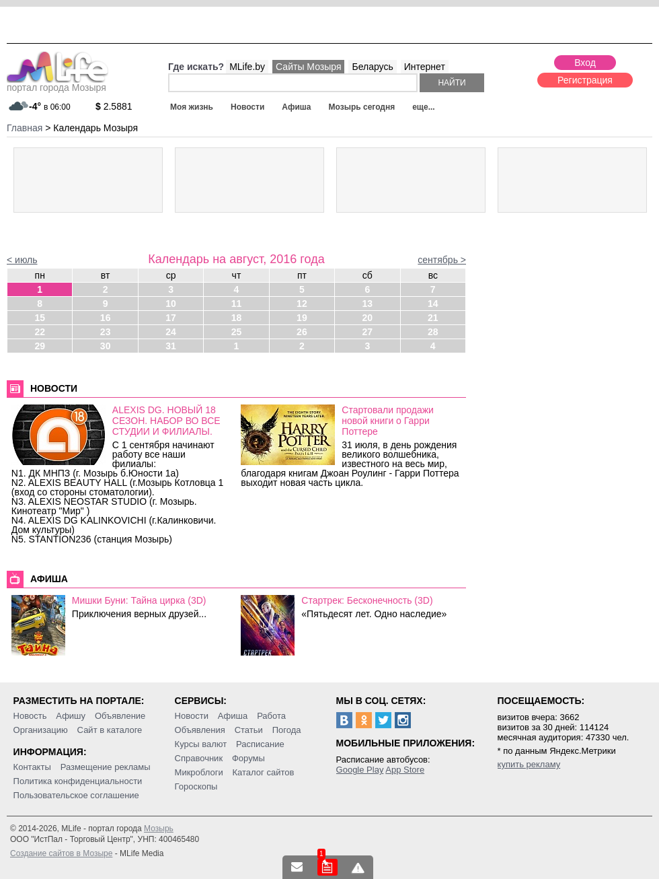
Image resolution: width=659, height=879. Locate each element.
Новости (247, 107)
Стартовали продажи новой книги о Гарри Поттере (388, 421)
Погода (286, 730)
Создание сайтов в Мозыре (61, 853)
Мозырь (158, 828)
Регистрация (585, 80)
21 (433, 317)
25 (236, 331)
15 (39, 317)
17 (170, 317)
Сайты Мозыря (308, 66)
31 (170, 346)
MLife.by (247, 66)
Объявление (120, 716)
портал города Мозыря (57, 83)
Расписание (260, 744)
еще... (423, 107)
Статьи (249, 730)
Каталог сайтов (264, 772)
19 (302, 317)
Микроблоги (199, 772)
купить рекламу (529, 764)
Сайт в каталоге (110, 730)
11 (236, 303)
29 (39, 346)
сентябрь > (442, 259)
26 (302, 331)
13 (367, 303)
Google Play (360, 770)
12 (302, 303)
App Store (404, 770)
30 (105, 346)
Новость (30, 716)
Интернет (424, 66)
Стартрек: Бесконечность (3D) (366, 600)
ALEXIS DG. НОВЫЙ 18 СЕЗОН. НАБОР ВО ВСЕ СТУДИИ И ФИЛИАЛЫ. (166, 421)
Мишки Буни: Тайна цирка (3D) (139, 600)
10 (170, 303)
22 (39, 331)
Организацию (40, 730)
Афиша (296, 107)
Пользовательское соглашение (76, 795)
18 (236, 317)
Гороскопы (196, 786)
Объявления (200, 730)
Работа (271, 716)
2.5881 (113, 106)
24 (170, 331)
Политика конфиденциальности (78, 781)
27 (367, 331)
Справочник (199, 758)
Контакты (32, 767)
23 (105, 331)
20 (367, 317)
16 (105, 317)
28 (433, 331)
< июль (22, 259)
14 (433, 303)
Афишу (70, 716)
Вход (585, 62)
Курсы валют (201, 744)
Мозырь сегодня (362, 107)
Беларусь (372, 66)
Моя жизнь (191, 107)
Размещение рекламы (106, 767)
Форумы (248, 758)
